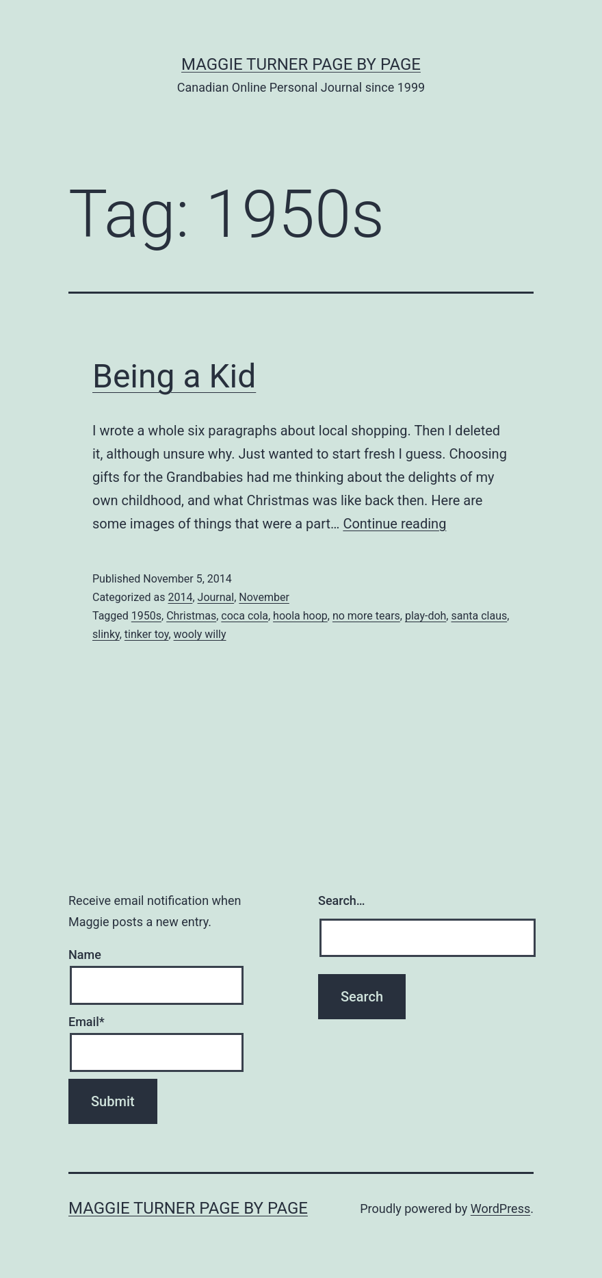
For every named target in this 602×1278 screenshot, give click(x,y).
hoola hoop (300, 615)
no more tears (366, 615)
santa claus (479, 615)
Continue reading (394, 523)
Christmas (191, 615)
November (264, 597)
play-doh (425, 615)
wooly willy (200, 634)
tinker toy (147, 634)
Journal (216, 597)
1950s (146, 615)
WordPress (500, 1208)
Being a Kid (174, 376)
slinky (106, 634)
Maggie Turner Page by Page (301, 64)
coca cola (244, 615)
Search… (341, 900)
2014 (180, 597)
